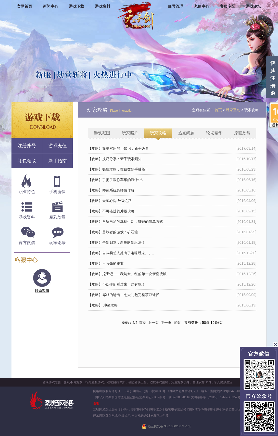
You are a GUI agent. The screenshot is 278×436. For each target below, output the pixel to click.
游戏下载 (76, 6)
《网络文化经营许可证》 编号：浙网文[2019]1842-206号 (205, 391)
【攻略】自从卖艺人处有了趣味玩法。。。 (122, 253)
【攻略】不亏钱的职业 (106, 263)
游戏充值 (57, 145)
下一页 (166, 322)
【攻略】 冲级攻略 (103, 305)
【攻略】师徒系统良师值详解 (111, 190)
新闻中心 (50, 6)
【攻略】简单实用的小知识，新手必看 (118, 148)
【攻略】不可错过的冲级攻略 (111, 211)
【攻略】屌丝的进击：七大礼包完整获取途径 (123, 295)
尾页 (177, 322)
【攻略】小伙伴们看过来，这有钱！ (116, 284)
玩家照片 (130, 133)
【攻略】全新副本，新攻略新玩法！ (116, 242)
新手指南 (57, 160)
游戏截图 (102, 133)
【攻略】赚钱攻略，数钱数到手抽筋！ (118, 169)
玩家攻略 (158, 133)
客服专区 (227, 6)
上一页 (153, 322)
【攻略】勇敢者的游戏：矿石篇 (113, 232)
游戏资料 (102, 6)
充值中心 (201, 6)
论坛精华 (214, 133)
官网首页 (24, 6)
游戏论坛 (253, 6)
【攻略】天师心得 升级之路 (110, 201)
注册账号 (27, 145)
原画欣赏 (242, 133)
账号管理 (175, 6)
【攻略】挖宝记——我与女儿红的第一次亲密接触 (127, 274)
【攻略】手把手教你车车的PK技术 (115, 180)
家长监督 (228, 409)
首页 (142, 322)
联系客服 (42, 291)
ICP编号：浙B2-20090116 (172, 397)
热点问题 (186, 133)
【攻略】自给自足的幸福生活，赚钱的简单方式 (125, 222)
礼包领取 (27, 160)
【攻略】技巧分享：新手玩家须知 (115, 159)
